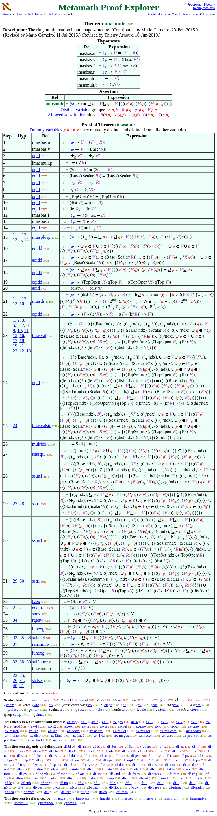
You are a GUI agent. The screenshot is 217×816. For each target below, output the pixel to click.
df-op (40, 760)
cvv (101, 700)
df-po (196, 760)
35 (21, 637)
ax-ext (68, 726)
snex (36, 614)
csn (134, 700)
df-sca (9, 792)
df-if (169, 755)
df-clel (91, 751)
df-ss (119, 755)
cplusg (13, 709)
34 (15, 620)
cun (119, 700)
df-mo (20, 751)
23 (15, 675)
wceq (47, 700)
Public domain (119, 811)
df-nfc (109, 751)
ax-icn (52, 731)
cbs (198, 705)
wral (84, 700)
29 (15, 581)
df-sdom (73, 778)
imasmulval (198, 798)
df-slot (114, 787)
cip (99, 709)
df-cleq (73, 751)
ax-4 (134, 722)
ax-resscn (12, 731)
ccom (10, 705)
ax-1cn (33, 731)
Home (19, 14)
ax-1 (84, 722)
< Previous (192, 4)
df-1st (97, 774)
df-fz (73, 787)
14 (26, 239)
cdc (154, 705)
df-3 (97, 783)
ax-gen (118, 722)
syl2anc (39, 661)
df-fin (92, 778)
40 (15, 685)
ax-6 (164, 722)
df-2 (81, 783)
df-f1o (170, 769)
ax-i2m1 (56, 735)
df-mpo (62, 774)
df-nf (195, 746)
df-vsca (29, 792)
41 (21, 685)
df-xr (181, 778)
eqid (36, 155)
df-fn (108, 769)
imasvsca (83, 798)
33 (15, 637)
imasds (38, 301)
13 (15, 239)
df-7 (160, 783)
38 (21, 661)
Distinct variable (75, 109)
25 (21, 675)
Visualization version (185, 14)
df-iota (74, 769)
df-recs (174, 774)
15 (15, 335)
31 (21, 680)
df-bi (67, 746)
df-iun (74, 760)
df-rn (136, 764)
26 (15, 680)
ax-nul (122, 726)
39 (28, 661)
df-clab (54, 751)
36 (28, 637)
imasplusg (41, 237)
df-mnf (163, 778)
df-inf (126, 778)
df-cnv (85, 764)
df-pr (8, 760)
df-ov (23, 774)
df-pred (188, 764)
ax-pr (158, 726)
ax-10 (18, 726)
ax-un (175, 726)
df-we (35, 764)
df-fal (163, 746)
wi (33, 700)
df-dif (71, 755)
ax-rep (86, 726)
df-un (88, 755)
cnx (176, 705)
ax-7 (179, 722)
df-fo (153, 769)
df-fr (19, 764)
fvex (36, 601)
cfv (51, 705)
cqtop (17, 714)
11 (26, 330)
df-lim (38, 769)
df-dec (37, 787)
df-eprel (177, 760)
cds (163, 709)
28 (21, 503)
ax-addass (193, 731)
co (90, 705)
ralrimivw (41, 644)
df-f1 (138, 769)
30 (21, 581)
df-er (19, 778)
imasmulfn (172, 798)
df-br (91, 760)
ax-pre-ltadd (35, 740)
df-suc (55, 769)
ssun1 (37, 476)
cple (143, 709)
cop (163, 700)
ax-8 (194, 722)
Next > (209, 4)
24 (15, 425)
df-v (20, 755)
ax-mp (72, 722)
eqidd (37, 248)
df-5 (128, 783)
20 (28, 303)
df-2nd (115, 774)
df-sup (109, 778)
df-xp (52, 764)
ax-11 (35, 726)
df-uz (56, 787)
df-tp (24, 760)
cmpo (108, 705)
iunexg (38, 629)
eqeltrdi (39, 607)
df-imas (122, 792)
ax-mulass (12, 735)
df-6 (144, 783)
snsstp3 (38, 454)
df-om (80, 774)
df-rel (68, 764)
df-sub (26, 783)
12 (24, 234)
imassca (59, 798)
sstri (36, 503)
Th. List (52, 14)
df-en (35, 778)
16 (21, 335)
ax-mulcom (168, 731)
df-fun (91, 769)
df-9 (192, 783)
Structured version (158, 14)
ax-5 (149, 722)
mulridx (39, 444)
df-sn (201, 755)
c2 (139, 705)
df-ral (159, 751)
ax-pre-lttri (190, 735)
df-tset (66, 792)
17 (15, 340)
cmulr (34, 709)
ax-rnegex (121, 735)
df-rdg (192, 774)
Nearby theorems (204, 8)
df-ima (170, 764)
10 (21, 303)
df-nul (152, 755)
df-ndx (133, 787)
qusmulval (46, 803)
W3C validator (205, 811)
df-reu (193, 751)
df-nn (64, 783)
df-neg (45, 783)
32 (19, 607)
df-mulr (196, 787)
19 (15, 345)
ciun (182, 700)
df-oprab (42, 774)
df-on (21, 769)
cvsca (82, 709)
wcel (67, 700)
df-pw (185, 755)
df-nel (142, 751)
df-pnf (143, 778)
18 (21, 340)
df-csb (53, 755)
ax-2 (94, 722)
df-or (96, 746)
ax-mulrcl (143, 731)
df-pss (135, 755)
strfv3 (37, 680)
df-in (103, 755)
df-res (152, 764)
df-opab (108, 760)
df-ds (103, 792)
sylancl (38, 637)
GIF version (207, 14)
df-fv (187, 769)
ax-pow (141, 726)
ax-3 (105, 722)
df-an (82, 746)
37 (15, 644)
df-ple (85, 792)
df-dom (53, 778)
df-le (8, 783)
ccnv (199, 700)
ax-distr (35, 735)
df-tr (144, 760)
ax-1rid (99, 735)
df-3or (111, 746)
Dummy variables (46, 129)
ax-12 (51, 726)
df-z (20, 787)
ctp (149, 700)
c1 (124, 705)
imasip (105, 798)
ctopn (194, 709)
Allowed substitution (67, 114)
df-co (102, 764)
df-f (123, 769)
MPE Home (35, 14)
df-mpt (128, 760)
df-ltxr (199, 778)
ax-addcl (73, 731)
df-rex (176, 751)
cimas (40, 714)
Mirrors (6, 14)
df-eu (37, 751)
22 (15, 350)
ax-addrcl (96, 731)
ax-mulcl (119, 731)
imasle (148, 798)
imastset (127, 798)
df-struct (93, 787)
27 (15, 503)
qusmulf (70, 803)
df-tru (147, 746)
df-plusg (175, 787)
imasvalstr (41, 425)
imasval (39, 335)
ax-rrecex (145, 735)
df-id (159, 760)
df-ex (180, 746)
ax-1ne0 (78, 735)
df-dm (119, 764)
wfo (36, 705)
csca (61, 709)
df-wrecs (154, 774)
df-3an (129, 746)
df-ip (47, 792)
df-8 (176, 783)
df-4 (113, 783)
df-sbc (36, 755)
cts (125, 709)
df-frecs (134, 774)
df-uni (57, 760)
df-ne (126, 751)
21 (21, 345)
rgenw (38, 620)
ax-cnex (193, 726)
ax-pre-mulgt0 (63, 740)
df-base (153, 787)
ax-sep (104, 726)
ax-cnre (167, 735)
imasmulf (21, 803)
